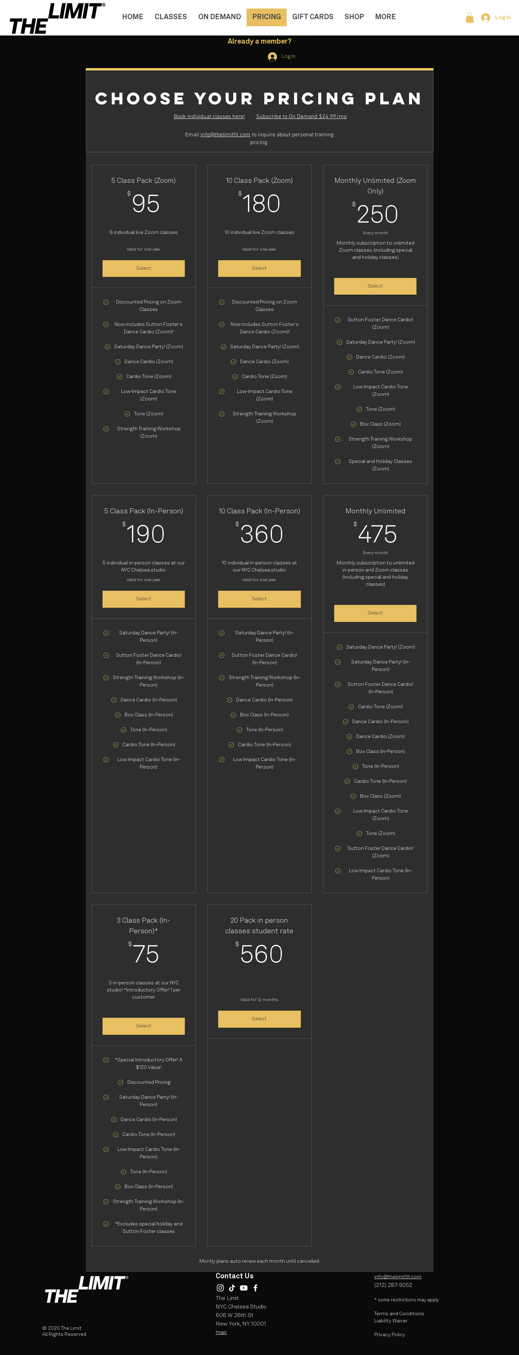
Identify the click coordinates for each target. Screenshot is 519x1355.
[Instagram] (220, 1288)
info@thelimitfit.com (225, 134)
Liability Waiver (391, 1320)
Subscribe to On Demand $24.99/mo (301, 116)
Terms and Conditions (399, 1313)
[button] (469, 17)
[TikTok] (232, 1288)
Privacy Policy (389, 1334)
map (221, 1332)
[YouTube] (243, 1288)
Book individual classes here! (209, 116)
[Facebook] (255, 1288)
